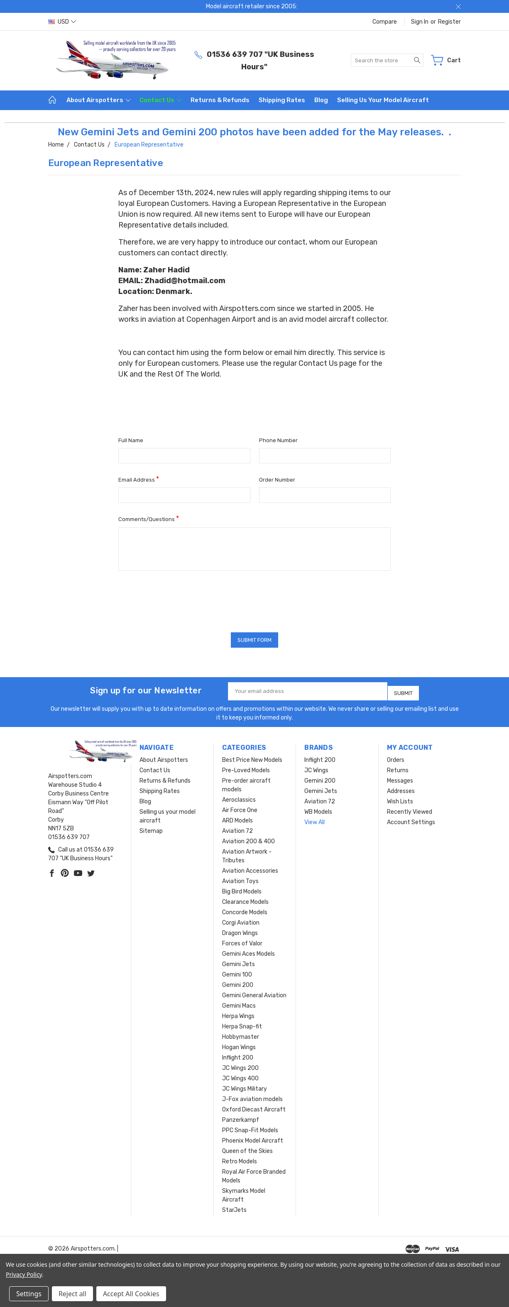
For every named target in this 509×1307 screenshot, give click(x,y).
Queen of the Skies (247, 1148)
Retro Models (239, 1158)
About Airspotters (98, 100)
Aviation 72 (237, 828)
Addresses (401, 788)
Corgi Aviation (240, 919)
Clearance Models (245, 899)
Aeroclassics (239, 796)
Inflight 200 (237, 1054)
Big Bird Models (242, 888)
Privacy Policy (24, 1274)
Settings (29, 1293)
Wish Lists (400, 798)
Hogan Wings (239, 1044)
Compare (384, 21)
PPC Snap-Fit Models (250, 1127)
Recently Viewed (409, 809)
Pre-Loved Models (246, 767)
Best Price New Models (252, 757)
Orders (395, 757)
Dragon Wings (240, 930)
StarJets (234, 1207)
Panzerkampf (240, 1117)
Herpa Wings (238, 1013)
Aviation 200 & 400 (248, 838)
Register (449, 21)
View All (314, 819)
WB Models (318, 809)
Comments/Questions (148, 518)
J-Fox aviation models (252, 1096)
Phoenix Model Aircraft (252, 1137)
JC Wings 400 (240, 1075)
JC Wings (316, 767)
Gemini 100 (237, 971)
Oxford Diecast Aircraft (254, 1106)
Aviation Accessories (250, 867)
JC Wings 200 (240, 1065)
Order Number (277, 480)
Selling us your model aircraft (383, 100)
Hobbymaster (240, 1034)
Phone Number (278, 440)
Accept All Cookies (131, 1293)
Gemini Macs (239, 1002)
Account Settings (411, 819)
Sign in (419, 21)
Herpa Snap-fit (242, 1023)
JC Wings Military (244, 1085)
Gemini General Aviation (254, 992)
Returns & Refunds (220, 100)
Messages (400, 777)
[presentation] (181, 599)
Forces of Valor (242, 940)
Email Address (138, 479)
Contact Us (160, 100)
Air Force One (239, 807)
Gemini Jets (238, 961)
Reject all (72, 1293)
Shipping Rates (282, 100)
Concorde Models (244, 909)
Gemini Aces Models (248, 951)
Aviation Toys (240, 878)
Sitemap (151, 828)
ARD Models (237, 817)
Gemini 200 (237, 982)
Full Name (130, 440)
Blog (321, 100)
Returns (398, 767)
